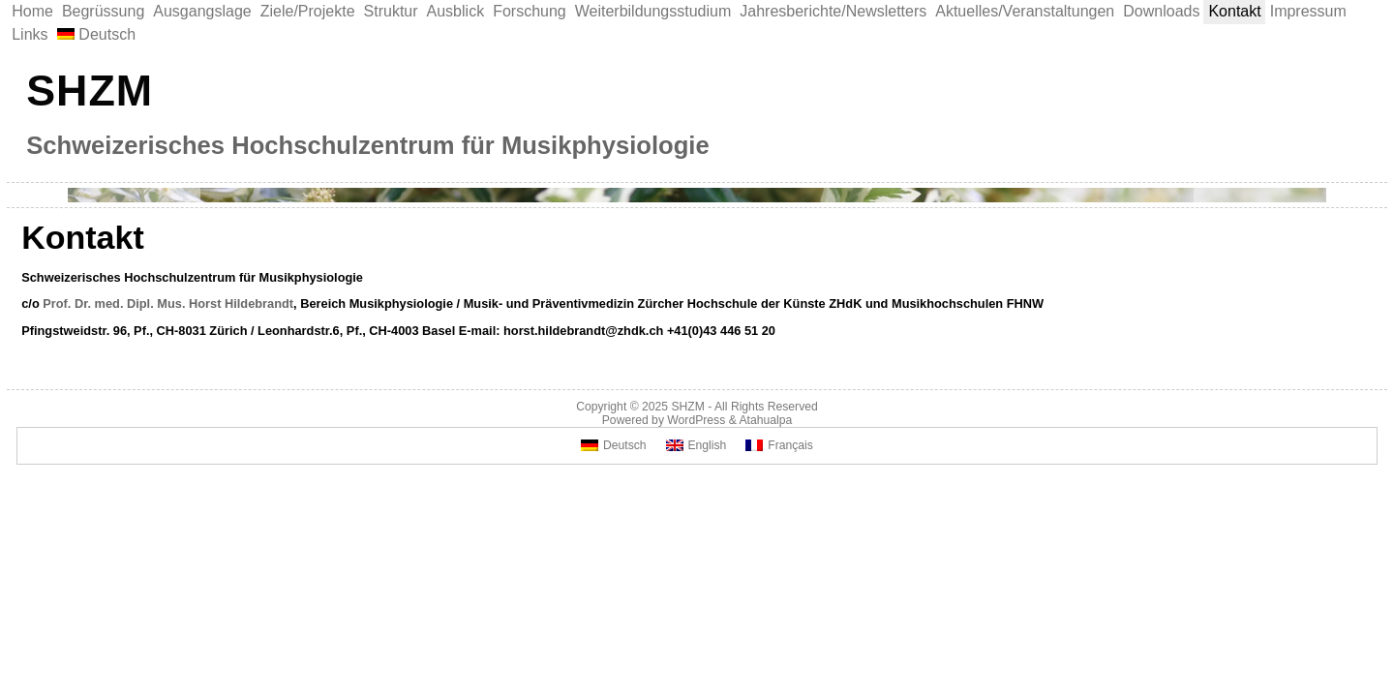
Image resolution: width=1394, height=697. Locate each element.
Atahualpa (765, 420)
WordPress (696, 420)
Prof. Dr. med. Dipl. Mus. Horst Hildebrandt (168, 303)
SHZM (89, 90)
